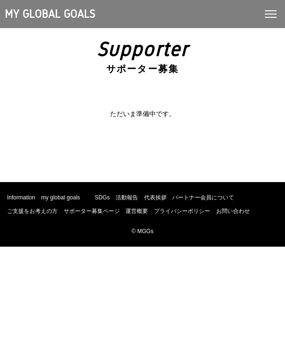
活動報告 (127, 197)
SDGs (102, 197)
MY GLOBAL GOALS (50, 14)
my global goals (60, 197)
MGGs (145, 231)
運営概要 (136, 211)
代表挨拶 (155, 197)
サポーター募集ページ (92, 211)
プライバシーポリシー (182, 211)
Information (21, 197)
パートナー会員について (203, 197)
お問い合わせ (233, 211)
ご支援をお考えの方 (32, 211)
